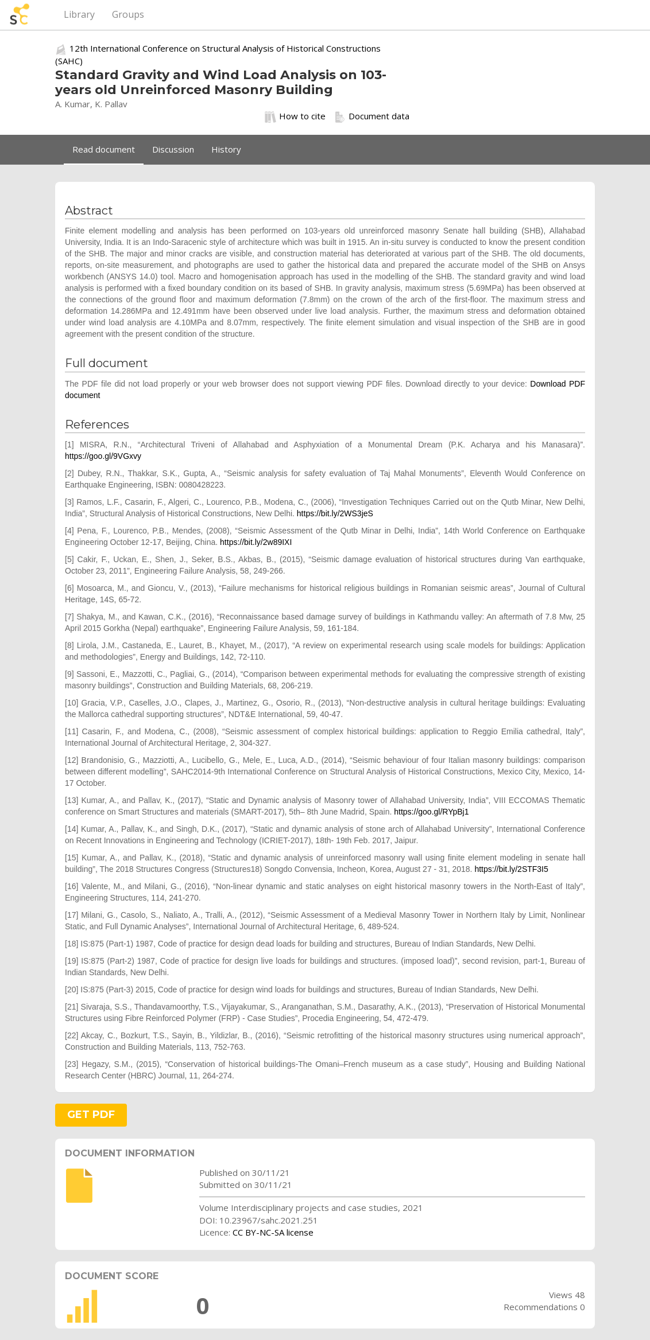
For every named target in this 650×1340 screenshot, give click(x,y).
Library (79, 14)
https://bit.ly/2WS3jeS (335, 513)
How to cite (295, 116)
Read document (103, 149)
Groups (128, 14)
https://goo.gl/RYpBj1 (431, 811)
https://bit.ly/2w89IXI (256, 542)
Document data (371, 116)
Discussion (173, 149)
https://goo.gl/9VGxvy (103, 456)
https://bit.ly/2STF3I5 (511, 869)
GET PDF (91, 1114)
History (226, 149)
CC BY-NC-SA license (273, 1232)
